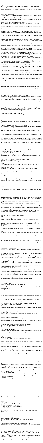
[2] (37, 364)
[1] (27, 225)
